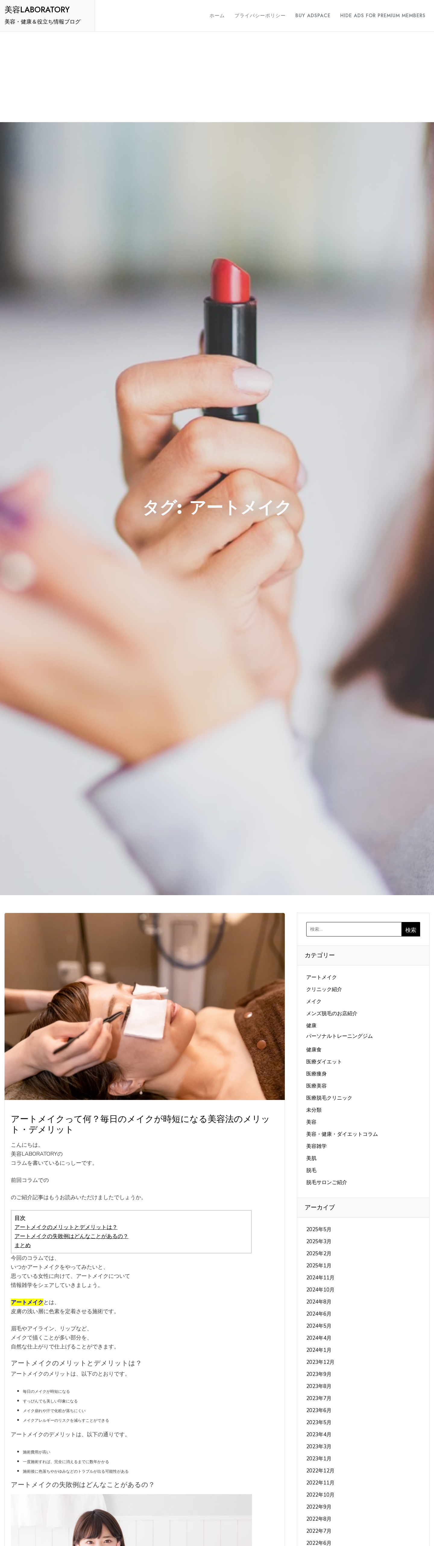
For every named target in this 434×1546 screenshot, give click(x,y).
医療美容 (316, 1085)
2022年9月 (319, 1506)
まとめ (22, 1245)
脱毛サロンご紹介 (326, 1182)
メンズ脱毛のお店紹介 (331, 1013)
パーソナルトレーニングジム (339, 1036)
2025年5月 (319, 1229)
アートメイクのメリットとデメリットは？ (66, 1227)
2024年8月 (319, 1301)
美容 (311, 1122)
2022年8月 (319, 1519)
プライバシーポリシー (254, 15)
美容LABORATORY (37, 9)
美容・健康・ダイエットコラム (342, 1134)
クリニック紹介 (324, 989)
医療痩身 (316, 1073)
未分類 (314, 1110)
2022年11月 (320, 1482)
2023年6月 (319, 1410)
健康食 (314, 1049)
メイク (314, 1001)
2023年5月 (319, 1422)
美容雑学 (316, 1146)
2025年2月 (319, 1253)
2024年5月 (319, 1326)
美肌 (311, 1158)
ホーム (211, 15)
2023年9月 (319, 1374)
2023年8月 (319, 1386)
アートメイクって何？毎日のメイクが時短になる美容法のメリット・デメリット (140, 1124)
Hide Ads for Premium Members (377, 15)
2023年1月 (319, 1458)
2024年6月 (319, 1313)
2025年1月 (319, 1265)
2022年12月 (320, 1470)
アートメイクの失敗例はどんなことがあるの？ (71, 1236)
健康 (311, 1025)
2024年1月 (319, 1350)
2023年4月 (319, 1434)
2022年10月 (320, 1494)
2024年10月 (320, 1289)
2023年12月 (320, 1362)
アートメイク (321, 977)
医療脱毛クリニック (329, 1098)
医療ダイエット (324, 1061)
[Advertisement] (217, 77)
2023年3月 (319, 1446)
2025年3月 (319, 1241)
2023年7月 (319, 1398)
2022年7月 (319, 1531)
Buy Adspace (307, 15)
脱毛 (311, 1170)
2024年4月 (319, 1338)
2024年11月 (320, 1277)
